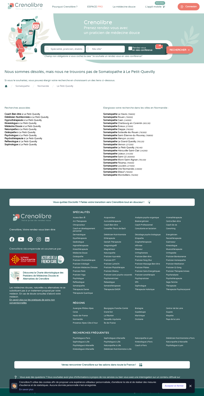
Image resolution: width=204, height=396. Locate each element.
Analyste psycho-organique (147, 217)
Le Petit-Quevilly (65, 86)
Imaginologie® (110, 246)
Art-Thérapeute (80, 221)
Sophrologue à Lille (81, 342)
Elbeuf (117, 172)
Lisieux (118, 153)
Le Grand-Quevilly (123, 141)
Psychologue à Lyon (174, 345)
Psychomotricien (111, 278)
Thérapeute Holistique (144, 289)
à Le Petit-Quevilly (22, 114)
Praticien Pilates (142, 267)
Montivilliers (120, 175)
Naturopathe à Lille (112, 345)
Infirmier (138, 246)
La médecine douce (124, 6)
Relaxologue (109, 282)
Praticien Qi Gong (173, 267)
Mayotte (170, 316)
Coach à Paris (141, 345)
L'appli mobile (155, 6)
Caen (117, 120)
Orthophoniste (141, 253)
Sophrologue (140, 286)
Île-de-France (110, 323)
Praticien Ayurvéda (112, 256)
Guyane (169, 312)
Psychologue (78, 278)
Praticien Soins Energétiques (147, 271)
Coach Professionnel (144, 225)
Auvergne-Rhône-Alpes (83, 308)
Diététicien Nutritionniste (115, 235)
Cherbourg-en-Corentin (126, 123)
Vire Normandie (122, 169)
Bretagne (139, 308)
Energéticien (171, 235)
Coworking (171, 228)
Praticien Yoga (79, 275)
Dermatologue (79, 235)
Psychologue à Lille (112, 342)
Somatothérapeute (112, 286)
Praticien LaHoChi (111, 264)
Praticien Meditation (175, 264)
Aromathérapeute (174, 217)
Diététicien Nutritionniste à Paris (180, 338)
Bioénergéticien (142, 221)
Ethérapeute (109, 238)
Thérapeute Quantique (83, 293)
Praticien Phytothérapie (114, 267)
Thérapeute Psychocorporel (178, 289)
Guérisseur (171, 242)
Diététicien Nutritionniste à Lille (117, 349)
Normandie (43, 86)
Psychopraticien (142, 278)
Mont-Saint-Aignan (124, 159)
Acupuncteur (109, 217)
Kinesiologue (171, 246)
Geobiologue (78, 242)
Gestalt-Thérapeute (112, 242)
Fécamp (118, 163)
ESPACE (95, 6)
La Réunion (109, 316)
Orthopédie (171, 253)
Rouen (118, 117)
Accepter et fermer (174, 386)
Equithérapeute (80, 238)
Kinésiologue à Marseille (83, 349)
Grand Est (108, 312)
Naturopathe (109, 253)
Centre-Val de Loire (174, 308)
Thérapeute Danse (81, 289)
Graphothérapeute (143, 242)
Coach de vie (171, 225)
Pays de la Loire (173, 319)
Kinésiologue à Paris (144, 342)
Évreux (118, 126)
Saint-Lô (119, 156)
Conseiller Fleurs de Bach (115, 228)
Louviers (118, 166)
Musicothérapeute (174, 249)
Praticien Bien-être (143, 256)
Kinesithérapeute (80, 249)
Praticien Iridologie (81, 264)
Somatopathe (23, 86)
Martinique (140, 316)
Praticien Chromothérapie (84, 260)
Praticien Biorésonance (176, 256)
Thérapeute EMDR (112, 289)
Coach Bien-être (111, 225)
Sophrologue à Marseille (114, 338)
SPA (136, 282)
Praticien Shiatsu (111, 271)
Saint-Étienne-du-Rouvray (128, 135)
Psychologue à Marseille (83, 345)
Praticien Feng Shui (143, 260)
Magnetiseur (109, 249)
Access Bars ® (79, 217)
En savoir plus (26, 389)
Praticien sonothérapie (145, 275)
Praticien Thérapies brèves (177, 271)
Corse (75, 312)
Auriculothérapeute (112, 221)
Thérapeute (171, 286)
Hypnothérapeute (80, 246)
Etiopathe (139, 238)
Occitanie (139, 319)
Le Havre (119, 114)
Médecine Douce (80, 253)
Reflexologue (78, 282)
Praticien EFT (109, 260)
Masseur (139, 249)
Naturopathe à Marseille (177, 342)
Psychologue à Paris (81, 338)
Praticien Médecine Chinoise (85, 267)
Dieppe (118, 129)
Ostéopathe (78, 256)
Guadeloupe (140, 312)
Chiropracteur (79, 225)
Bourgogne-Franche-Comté (116, 308)
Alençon (118, 138)
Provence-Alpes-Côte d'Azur (85, 323)
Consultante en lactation (145, 228)
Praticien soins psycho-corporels (118, 275)
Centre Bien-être (173, 221)
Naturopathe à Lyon (144, 338)
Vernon (118, 144)
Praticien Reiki (79, 271)
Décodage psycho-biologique (148, 235)
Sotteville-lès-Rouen (124, 132)
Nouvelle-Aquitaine (112, 319)
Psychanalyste (172, 275)
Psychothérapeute (174, 278)
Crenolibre (15, 229)
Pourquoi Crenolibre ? (64, 6)
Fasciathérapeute (173, 238)
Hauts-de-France (80, 316)
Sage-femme (171, 282)
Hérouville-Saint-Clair (125, 150)
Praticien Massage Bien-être (147, 264)
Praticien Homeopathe (176, 260)
